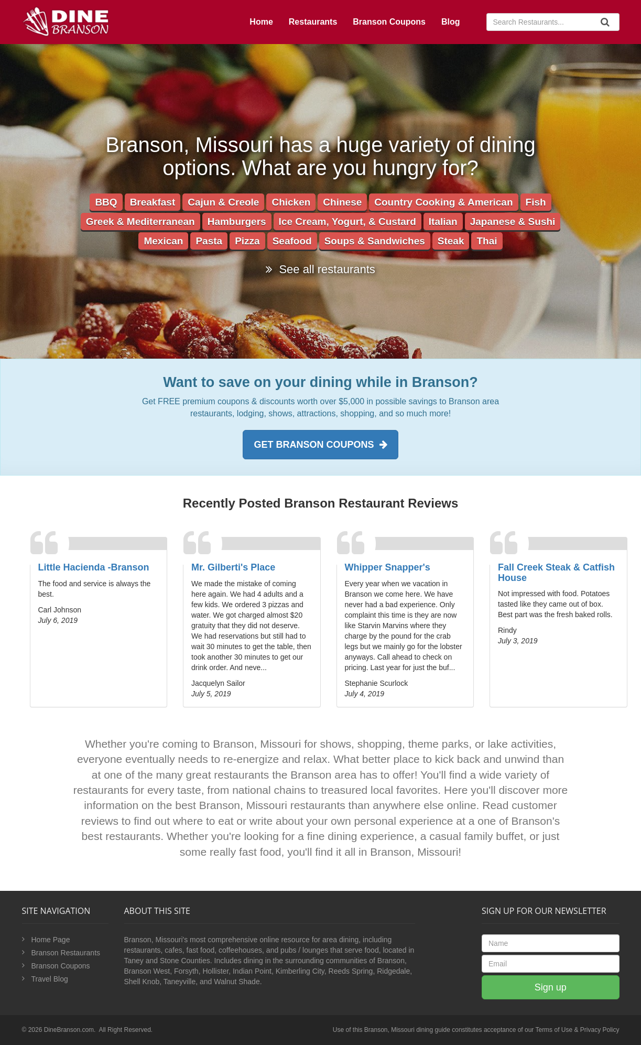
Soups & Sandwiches (374, 240)
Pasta (208, 240)
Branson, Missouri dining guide (407, 1029)
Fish (536, 202)
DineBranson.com (69, 1029)
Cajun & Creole (223, 202)
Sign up (551, 987)
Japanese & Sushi (513, 221)
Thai (486, 240)
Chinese (342, 202)
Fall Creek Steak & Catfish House (556, 572)
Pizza (247, 240)
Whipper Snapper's (387, 567)
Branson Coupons (389, 21)
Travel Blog (49, 979)
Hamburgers (237, 221)
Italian (443, 221)
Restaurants (313, 21)
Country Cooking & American (443, 202)
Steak (451, 240)
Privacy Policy (600, 1029)
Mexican (163, 240)
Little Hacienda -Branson (93, 567)
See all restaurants (320, 269)
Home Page (50, 939)
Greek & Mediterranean (140, 221)
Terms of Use (553, 1029)
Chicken (290, 202)
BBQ (106, 202)
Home (261, 21)
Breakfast (153, 202)
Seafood (292, 240)
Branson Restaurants (66, 953)
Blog (450, 21)
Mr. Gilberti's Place (233, 567)
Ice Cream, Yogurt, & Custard (347, 221)
